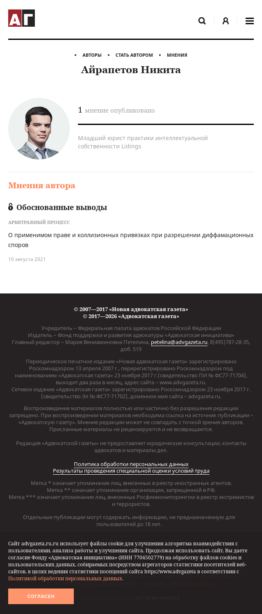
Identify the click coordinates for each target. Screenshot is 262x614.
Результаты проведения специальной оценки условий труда (131, 470)
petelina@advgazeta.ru (179, 342)
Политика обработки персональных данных (131, 464)
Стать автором (134, 55)
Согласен (41, 596)
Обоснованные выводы (57, 207)
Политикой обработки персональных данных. (65, 578)
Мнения (177, 55)
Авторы (92, 55)
